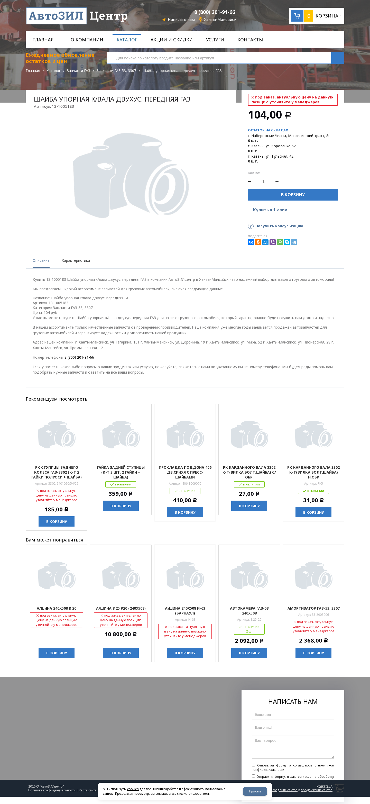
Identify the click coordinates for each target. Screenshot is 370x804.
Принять (255, 791)
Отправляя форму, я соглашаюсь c (293, 767)
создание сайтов (285, 790)
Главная (33, 70)
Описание (41, 260)
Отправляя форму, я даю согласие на (293, 778)
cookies (133, 789)
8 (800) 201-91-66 (214, 12)
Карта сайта (88, 790)
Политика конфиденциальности (52, 790)
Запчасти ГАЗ (78, 70)
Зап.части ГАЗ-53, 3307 (116, 70)
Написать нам (181, 19)
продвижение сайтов (316, 790)
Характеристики (76, 260)
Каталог (53, 70)
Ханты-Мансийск (220, 19)
